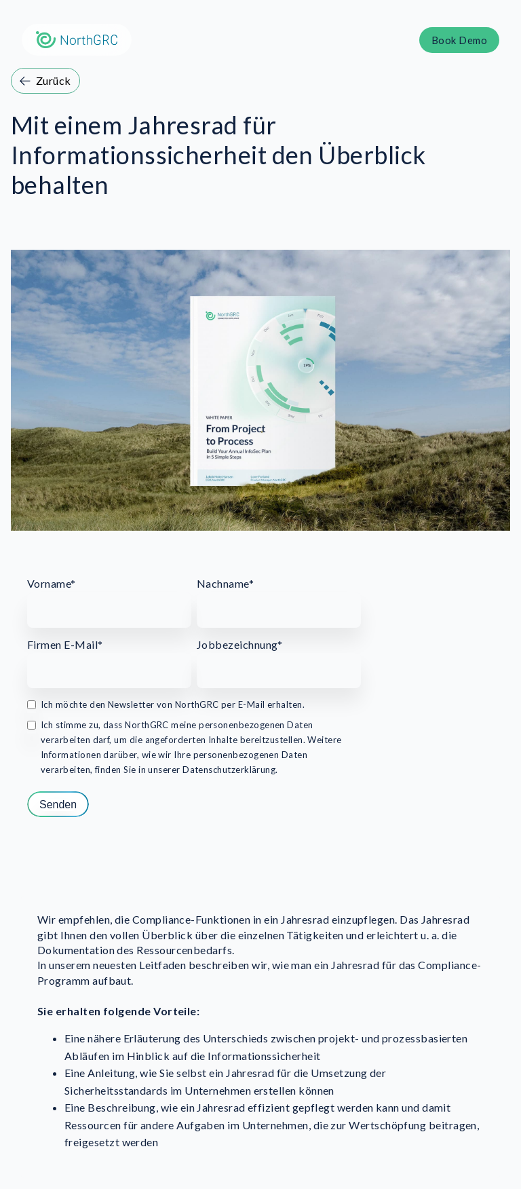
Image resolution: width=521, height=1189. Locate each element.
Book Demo (459, 40)
